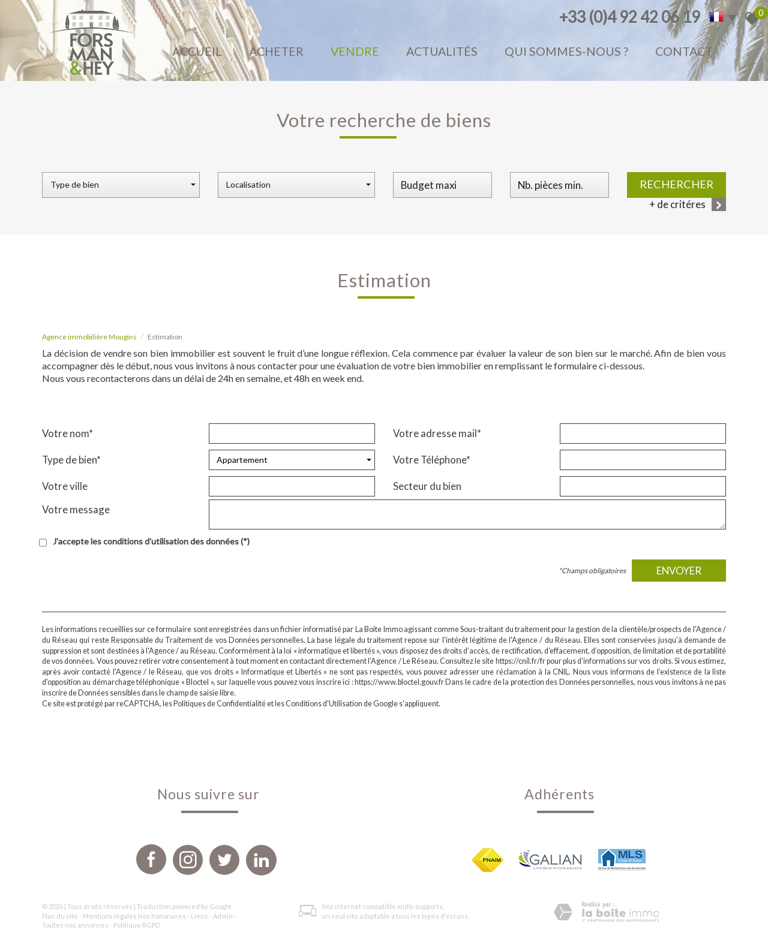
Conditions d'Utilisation (324, 703)
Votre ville (65, 486)
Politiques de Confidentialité (219, 703)
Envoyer (678, 570)
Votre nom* (67, 433)
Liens (199, 916)
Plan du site (60, 916)
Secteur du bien (427, 486)
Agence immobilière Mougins (89, 336)
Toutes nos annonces (75, 925)
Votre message (76, 509)
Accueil (197, 51)
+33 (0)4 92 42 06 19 (629, 16)
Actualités (442, 51)
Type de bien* (71, 459)
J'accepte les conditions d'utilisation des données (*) (151, 541)
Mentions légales (110, 916)
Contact (684, 51)
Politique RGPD (136, 925)
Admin (223, 916)
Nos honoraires (162, 916)
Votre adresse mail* (437, 433)
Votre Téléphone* (431, 459)
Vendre (355, 51)
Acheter (276, 51)
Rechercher (676, 184)
